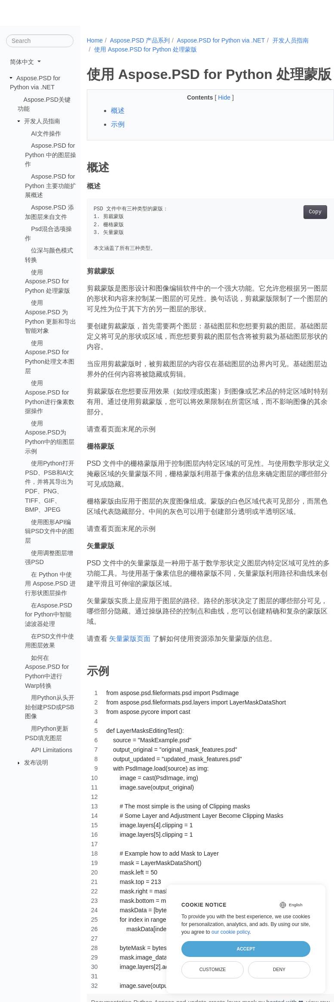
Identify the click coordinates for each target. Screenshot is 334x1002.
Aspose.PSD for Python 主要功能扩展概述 (50, 185)
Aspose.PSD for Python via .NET (221, 40)
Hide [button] (225, 97)
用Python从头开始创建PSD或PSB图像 (49, 707)
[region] (210, 839)
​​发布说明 (36, 762)
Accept (245, 948)
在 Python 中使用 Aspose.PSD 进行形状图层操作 (50, 583)
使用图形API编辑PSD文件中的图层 (49, 531)
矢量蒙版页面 (129, 638)
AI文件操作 (46, 133)
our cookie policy (230, 932)
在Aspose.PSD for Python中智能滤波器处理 (48, 614)
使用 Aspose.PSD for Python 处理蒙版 (47, 281)
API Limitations (51, 750)
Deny (279, 969)
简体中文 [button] (23, 61)
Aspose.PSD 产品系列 (140, 40)
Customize (212, 969)
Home (95, 40)
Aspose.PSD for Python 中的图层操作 (50, 154)
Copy (315, 212)
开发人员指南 (42, 121)
